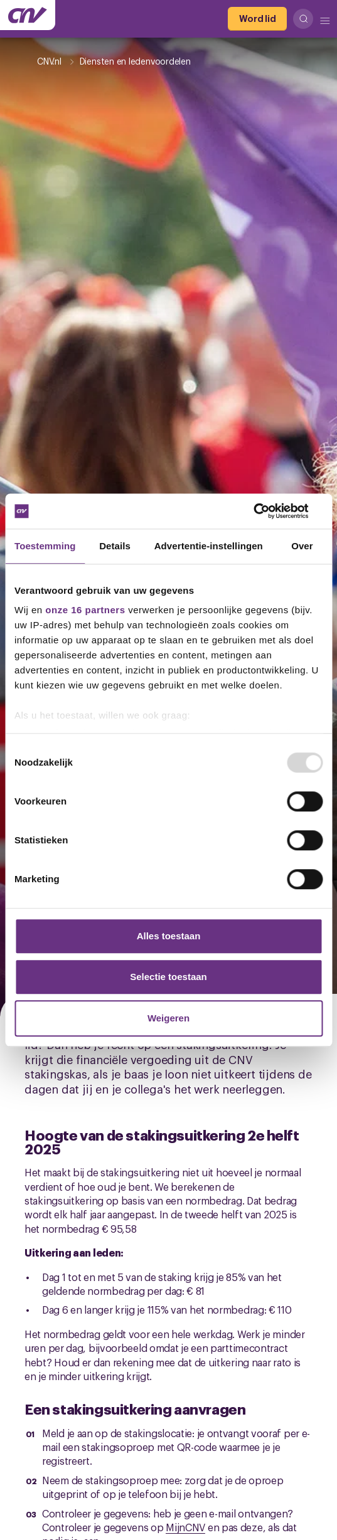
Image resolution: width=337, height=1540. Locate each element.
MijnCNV (185, 1527)
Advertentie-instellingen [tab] (208, 546)
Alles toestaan (169, 936)
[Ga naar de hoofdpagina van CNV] (27, 15)
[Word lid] (257, 19)
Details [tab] (115, 546)
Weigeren (168, 1018)
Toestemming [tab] (45, 546)
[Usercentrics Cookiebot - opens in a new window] (268, 511)
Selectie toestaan (168, 976)
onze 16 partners (85, 609)
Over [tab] (302, 546)
